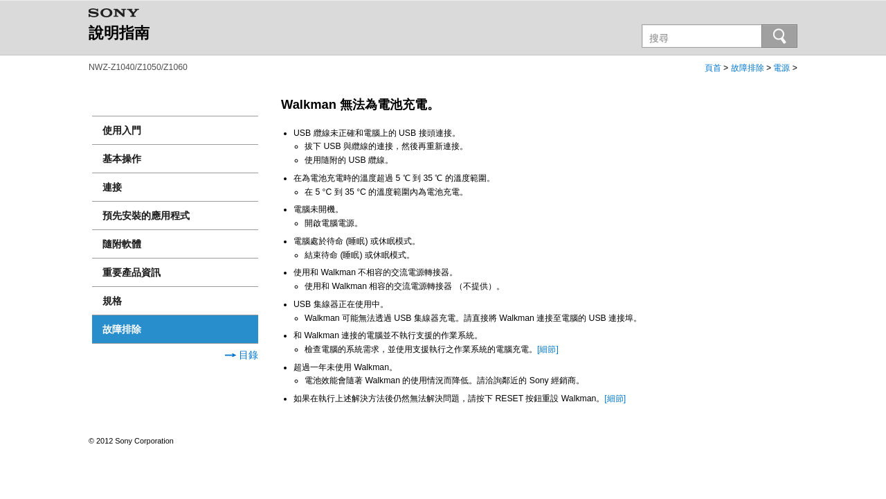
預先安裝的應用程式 (146, 215)
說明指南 (119, 33)
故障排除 (747, 68)
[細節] (548, 349)
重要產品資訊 (131, 272)
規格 (112, 300)
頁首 (713, 68)
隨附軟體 (121, 244)
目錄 (241, 355)
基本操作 (121, 158)
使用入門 (121, 130)
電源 (781, 68)
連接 (112, 187)
